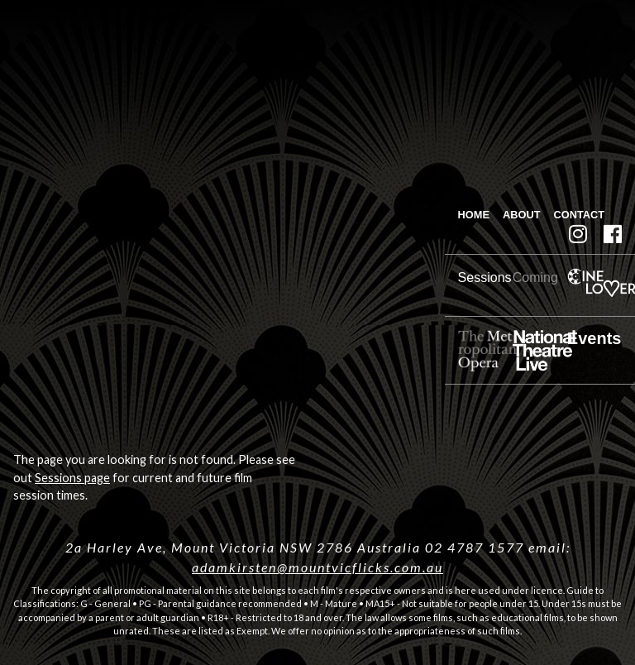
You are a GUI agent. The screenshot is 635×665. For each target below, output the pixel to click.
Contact (579, 214)
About (522, 214)
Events (594, 338)
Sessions (485, 277)
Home (473, 214)
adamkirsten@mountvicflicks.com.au (317, 567)
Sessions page (72, 478)
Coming (535, 277)
